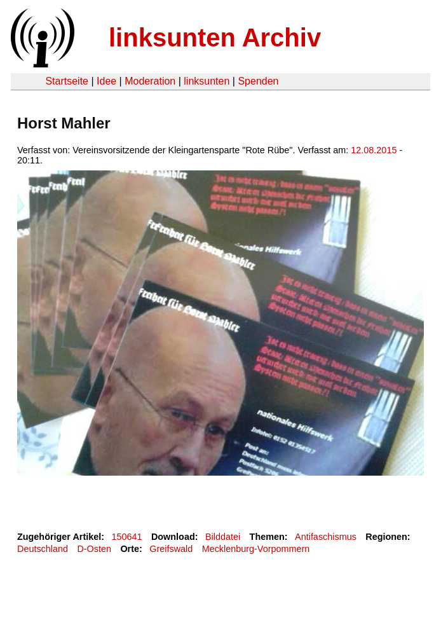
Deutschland (42, 549)
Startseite (66, 81)
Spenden (258, 81)
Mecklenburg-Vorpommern (256, 549)
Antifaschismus (325, 537)
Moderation (150, 81)
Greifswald (171, 549)
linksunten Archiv (215, 38)
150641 (127, 537)
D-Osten (94, 549)
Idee (106, 81)
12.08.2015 (374, 150)
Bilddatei (222, 537)
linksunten (206, 81)
